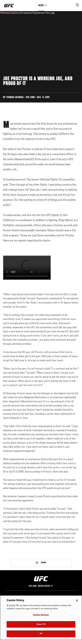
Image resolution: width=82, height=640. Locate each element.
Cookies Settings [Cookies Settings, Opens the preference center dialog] (41, 615)
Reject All (41, 624)
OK (41, 634)
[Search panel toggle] (77, 5)
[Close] (76, 600)
